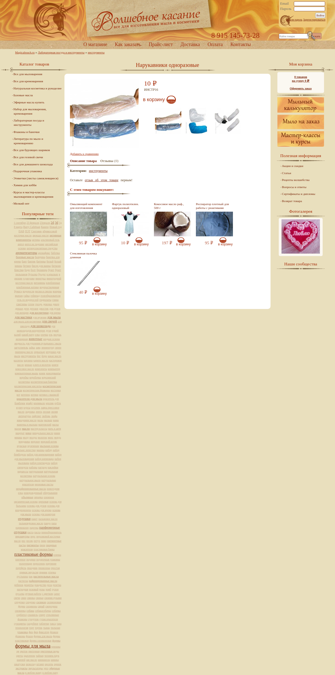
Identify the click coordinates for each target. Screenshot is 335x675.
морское (35, 441)
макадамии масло (26, 420)
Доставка (190, 44)
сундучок (33, 619)
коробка (24, 377)
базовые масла (25, 257)
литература (24, 416)
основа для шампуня (43, 514)
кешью (28, 364)
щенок (57, 664)
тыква (46, 627)
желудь (57, 334)
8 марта (18, 226)
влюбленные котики (27, 287)
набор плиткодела (40, 462)
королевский (49, 377)
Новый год (55, 226)
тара (59, 623)
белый (49, 261)
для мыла (54, 317)
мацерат (19, 433)
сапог (57, 593)
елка (37, 334)
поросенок (39, 563)
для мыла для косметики (27, 321)
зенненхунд (47, 347)
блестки (19, 269)
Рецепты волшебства (295, 179)
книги (55, 364)
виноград (40, 278)
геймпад (35, 295)
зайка (32, 347)
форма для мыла (43, 636)
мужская (22, 445)
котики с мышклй (49, 394)
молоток (42, 437)
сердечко (30, 602)
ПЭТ (27, 231)
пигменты (33, 545)
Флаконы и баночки (26, 132)
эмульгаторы (35, 668)
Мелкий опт (21, 203)
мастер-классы (39, 428)
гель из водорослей (28, 299)
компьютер (54, 368)
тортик (39, 627)
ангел (21, 244)
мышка (40, 450)
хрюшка (55, 646)
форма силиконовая (41, 640)
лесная (46, 411)
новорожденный (33, 492)
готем (31, 304)
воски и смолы (43, 291)
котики (34, 394)
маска (55, 424)
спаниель (32, 614)
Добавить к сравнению (84, 153)
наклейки (53, 467)
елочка (44, 334)
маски (18, 428)
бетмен (27, 265)
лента (39, 411)
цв (17, 651)
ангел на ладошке (34, 244)
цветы (19, 655)
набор (48, 450)
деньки (19, 308)
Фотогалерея (300, 211)
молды (33, 437)
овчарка (38, 497)
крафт (29, 403)
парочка (34, 527)
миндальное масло (43, 433)
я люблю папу (50, 672)
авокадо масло (40, 235)
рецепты (29, 584)
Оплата (215, 44)
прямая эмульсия (28, 572)
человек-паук (51, 655)
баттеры (41, 261)
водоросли (28, 291)
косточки (56, 390)
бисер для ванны (41, 265)
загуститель (21, 347)
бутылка (33, 274)
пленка (57, 554)
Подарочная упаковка (27, 171)
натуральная (36, 471)
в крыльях (52, 274)
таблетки (44, 623)
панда (47, 523)
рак (31, 576)
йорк (44, 356)
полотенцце (25, 563)
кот (18, 394)
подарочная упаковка (48, 559)
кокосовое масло (24, 368)
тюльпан (55, 627)
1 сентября (20, 222)
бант (24, 261)
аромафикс (44, 252)
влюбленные (53, 282)
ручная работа (33, 593)
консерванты (53, 373)
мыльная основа (49, 445)
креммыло (39, 403)
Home (167, 20)
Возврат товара (292, 201)
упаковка (22, 632)
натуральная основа (44, 475)
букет (51, 269)
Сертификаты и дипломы (298, 193)
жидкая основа (51, 339)
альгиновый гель (50, 239)
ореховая (43, 501)
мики (29, 433)
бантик (32, 261)
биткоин (56, 265)
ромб (48, 589)
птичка (52, 572)
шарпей (21, 659)
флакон (54, 632)
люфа (54, 416)
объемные (27, 497)
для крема (54, 312)
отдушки (24, 519)
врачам (18, 295)
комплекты (41, 368)
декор (56, 304)
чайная (40, 655)
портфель (21, 567)
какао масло (54, 356)
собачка (56, 610)
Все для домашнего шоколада (33, 164)
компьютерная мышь (26, 373)
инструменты (96, 52)
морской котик (49, 441)
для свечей (49, 321)
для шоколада (40, 326)
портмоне (51, 563)
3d (56, 223)
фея (36, 632)
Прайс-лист (161, 44)
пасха (37, 532)
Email (284, 3)
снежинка (20, 610)
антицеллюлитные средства (42, 248)
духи (48, 330)
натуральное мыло (30, 480)
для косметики (39, 312)
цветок (24, 651)
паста (30, 532)
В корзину (154, 99)
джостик (44, 308)
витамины (39, 282)
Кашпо (45, 226)
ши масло (31, 659)
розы (42, 589)
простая (55, 567)
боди (27, 269)
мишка (18, 437)
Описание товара (83, 161)
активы (36, 239)
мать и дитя (54, 428)
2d (52, 223)
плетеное (20, 559)
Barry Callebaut (31, 226)
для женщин (22, 312)
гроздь (38, 304)
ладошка (30, 411)
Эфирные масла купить (28, 102)
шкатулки (19, 664)
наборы (33, 467)
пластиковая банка (43, 549)
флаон (29, 636)
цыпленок (29, 655)
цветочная (34, 651)
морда (57, 437)
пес (24, 540)
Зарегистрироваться (314, 19)
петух (37, 540)
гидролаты (45, 299)
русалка (20, 593)
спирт (42, 614)
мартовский (44, 424)
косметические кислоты (28, 386)
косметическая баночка (44, 381)
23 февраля (33, 222)
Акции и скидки (292, 166)
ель (50, 334)
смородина (51, 606)
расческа (23, 580)
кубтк (58, 403)
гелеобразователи (51, 295)
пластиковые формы (33, 554)
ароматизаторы (26, 253)
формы (56, 640)
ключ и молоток (42, 364)
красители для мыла (29, 398)
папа (54, 523)
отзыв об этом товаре (102, 180)
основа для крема (42, 510)
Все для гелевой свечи (28, 157)
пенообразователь (51, 532)
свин (23, 597)
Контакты (240, 44)
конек (42, 373)
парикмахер (22, 527)
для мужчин (39, 317)
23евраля (45, 222)
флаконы (20, 636)
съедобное (32, 623)
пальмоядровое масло (31, 523)
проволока (44, 567)
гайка (27, 295)
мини (57, 433)
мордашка (24, 441)
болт (33, 269)
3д (60, 222)
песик (29, 540)
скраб (41, 606)
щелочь (49, 664)
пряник (43, 572)
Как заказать (128, 44)
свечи (17, 597)
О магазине (95, 44)
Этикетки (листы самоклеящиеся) (35, 178)
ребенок (18, 584)
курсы (27, 407)
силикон (41, 602)
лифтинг (36, 416)
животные (35, 339)
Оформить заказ (301, 88)
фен (31, 632)
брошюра (41, 269)
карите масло (40, 360)
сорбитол (21, 614)
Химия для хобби (24, 185)
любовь (46, 416)
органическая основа (26, 501)
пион (42, 545)
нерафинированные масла (31, 488)
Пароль (285, 8)
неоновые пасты (44, 484)
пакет (34, 518)
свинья (39, 597)
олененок (49, 497)
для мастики (23, 317)
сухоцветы (20, 623)
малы (40, 420)
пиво (43, 540)
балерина (40, 257)
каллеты (18, 360)
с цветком (47, 593)
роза (49, 584)
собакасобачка (43, 610)
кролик (50, 403)
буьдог (42, 274)
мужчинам (33, 445)
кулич (19, 407)
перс (32, 536)
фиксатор (44, 632)
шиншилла (44, 659)
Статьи (286, 173)
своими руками (52, 597)
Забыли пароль (294, 19)
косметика (24, 381)
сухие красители (49, 619)
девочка (47, 304)
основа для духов (36, 505)
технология (21, 627)
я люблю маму (33, 672)
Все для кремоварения (28, 81)
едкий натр (28, 334)
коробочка (35, 377)
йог (39, 356)
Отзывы (106, 161)
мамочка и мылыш (27, 424)
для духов (54, 308)
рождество (40, 584)
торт (31, 627)
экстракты (21, 668)
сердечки (20, 602)
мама (56, 420)
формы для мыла (32, 646)
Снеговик (36, 231)
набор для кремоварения (40, 454)
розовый (33, 589)
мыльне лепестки (26, 450)
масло (26, 428)
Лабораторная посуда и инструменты (61, 52)
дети (26, 308)
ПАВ (21, 231)
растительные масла (46, 576)
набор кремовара (44, 458)
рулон (55, 589)
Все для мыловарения (27, 74)
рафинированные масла (43, 580)
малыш (48, 420)
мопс (50, 437)
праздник (32, 567)
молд (26, 437)
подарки (30, 559)
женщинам (22, 339)
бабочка (55, 252)
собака (30, 610)
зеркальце (39, 351)
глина (55, 299)
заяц (38, 347)
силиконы (31, 606)
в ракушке (29, 278)
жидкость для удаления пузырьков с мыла (37, 343)
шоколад (30, 664)
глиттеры (21, 304)
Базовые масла (23, 95)
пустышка (22, 576)
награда (42, 467)
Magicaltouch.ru (25, 52)
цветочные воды (50, 651)
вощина (57, 291)
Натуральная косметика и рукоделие (37, 88)
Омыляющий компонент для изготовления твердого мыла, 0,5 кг (86, 208)
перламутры (22, 536)
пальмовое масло (48, 518)
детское (34, 308)
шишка (55, 659)
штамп (40, 664)
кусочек (35, 407)
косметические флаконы (36, 390)
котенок (25, 394)
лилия (54, 411)
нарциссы (23, 471)
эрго (46, 668)
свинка (31, 597)
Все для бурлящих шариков (31, 150)
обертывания (50, 492)
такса (53, 623)
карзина (28, 360)
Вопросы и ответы (294, 187)
